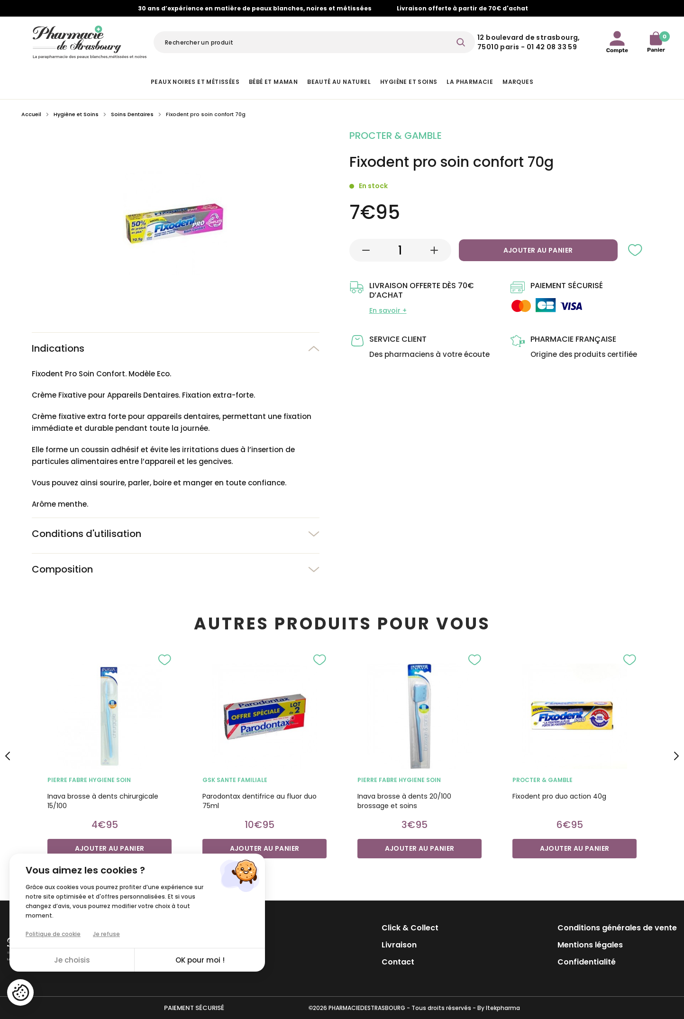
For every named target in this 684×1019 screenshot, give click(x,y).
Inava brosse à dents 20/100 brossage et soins (404, 801)
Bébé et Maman (273, 82)
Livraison (399, 944)
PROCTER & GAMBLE (542, 780)
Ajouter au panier (538, 250)
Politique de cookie (53, 934)
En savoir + (388, 310)
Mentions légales (590, 944)
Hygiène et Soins (408, 82)
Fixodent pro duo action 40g (559, 796)
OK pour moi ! (200, 960)
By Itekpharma (498, 1008)
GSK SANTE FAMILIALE (234, 780)
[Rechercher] (314, 42)
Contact (398, 961)
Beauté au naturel (339, 82)
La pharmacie (470, 82)
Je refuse (106, 934)
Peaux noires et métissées (195, 82)
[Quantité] (400, 250)
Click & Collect (410, 927)
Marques (517, 82)
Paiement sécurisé (194, 1008)
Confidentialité (586, 961)
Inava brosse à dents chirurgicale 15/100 (102, 801)
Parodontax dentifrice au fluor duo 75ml (259, 801)
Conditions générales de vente (617, 927)
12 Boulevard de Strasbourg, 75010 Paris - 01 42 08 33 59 (528, 42)
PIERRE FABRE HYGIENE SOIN (89, 780)
